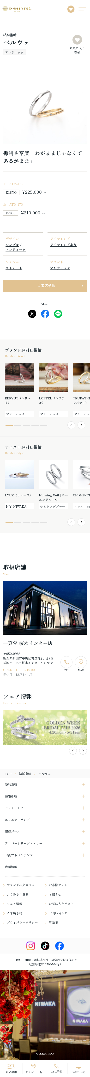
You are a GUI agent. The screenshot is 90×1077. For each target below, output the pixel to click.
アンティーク (16, 249)
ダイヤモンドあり (63, 244)
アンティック (60, 267)
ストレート (14, 267)
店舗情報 (11, 867)
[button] (71, 425)
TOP (8, 773)
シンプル (12, 244)
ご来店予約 (46, 285)
